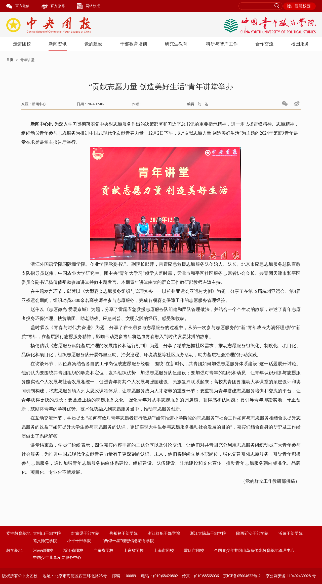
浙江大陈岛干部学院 (208, 533)
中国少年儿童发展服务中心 (57, 557)
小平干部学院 (79, 541)
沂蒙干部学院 (290, 533)
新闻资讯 (58, 43)
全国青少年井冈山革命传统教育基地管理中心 (254, 550)
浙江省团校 (73, 550)
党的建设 (93, 43)
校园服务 (300, 43)
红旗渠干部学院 (85, 533)
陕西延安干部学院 (252, 533)
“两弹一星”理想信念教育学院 (128, 541)
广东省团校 (103, 550)
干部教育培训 (133, 43)
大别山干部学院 (47, 533)
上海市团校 (164, 550)
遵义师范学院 (45, 541)
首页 (9, 60)
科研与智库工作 (222, 43)
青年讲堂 (27, 60)
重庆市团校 (194, 550)
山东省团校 (134, 550)
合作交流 (264, 43)
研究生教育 (176, 43)
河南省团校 (43, 550)
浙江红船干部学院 (164, 533)
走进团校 (22, 43)
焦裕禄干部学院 (123, 533)
